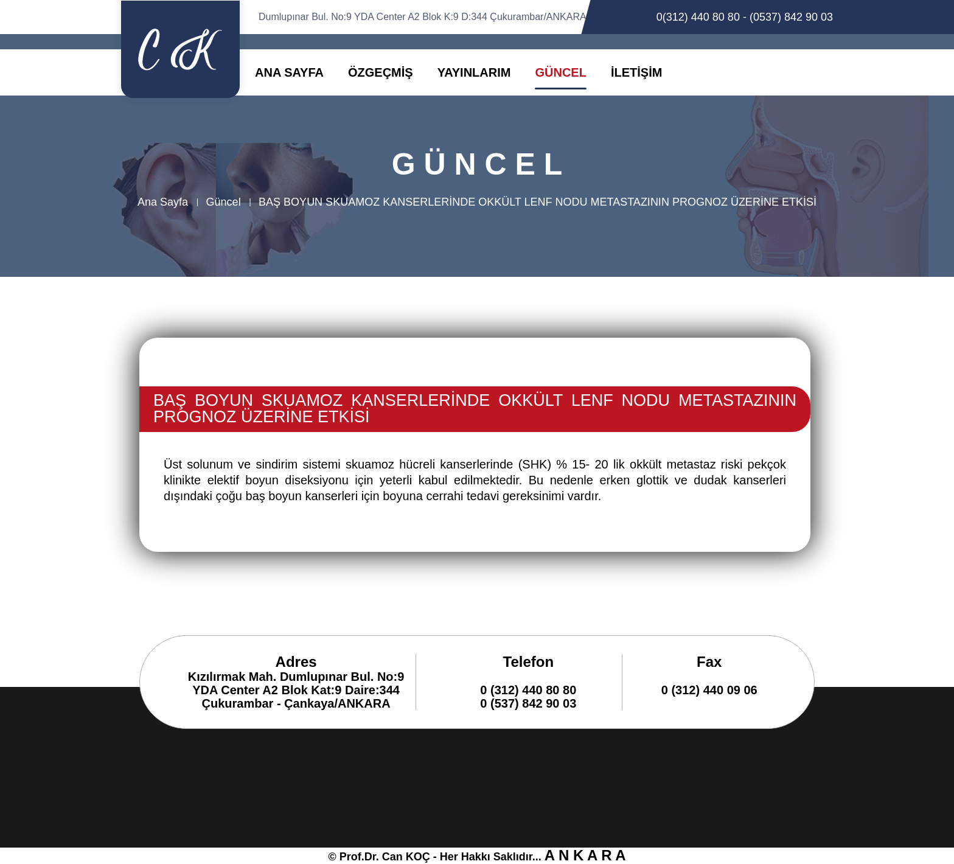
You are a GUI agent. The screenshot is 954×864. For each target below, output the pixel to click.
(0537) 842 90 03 (791, 17)
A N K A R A (585, 855)
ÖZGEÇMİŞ (380, 72)
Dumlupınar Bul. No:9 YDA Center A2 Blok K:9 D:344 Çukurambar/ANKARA (423, 17)
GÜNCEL (560, 72)
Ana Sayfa (163, 202)
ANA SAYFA (289, 72)
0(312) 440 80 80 (698, 17)
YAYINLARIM (474, 72)
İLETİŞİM (636, 72)
